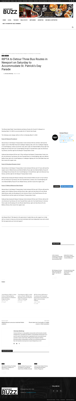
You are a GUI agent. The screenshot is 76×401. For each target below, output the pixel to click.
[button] (72, 27)
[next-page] (5, 372)
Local (6, 53)
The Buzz (7, 55)
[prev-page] (2, 372)
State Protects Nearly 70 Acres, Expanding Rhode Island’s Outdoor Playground (41, 367)
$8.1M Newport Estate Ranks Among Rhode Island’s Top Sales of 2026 (57, 271)
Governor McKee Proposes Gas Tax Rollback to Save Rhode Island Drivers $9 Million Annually (25, 367)
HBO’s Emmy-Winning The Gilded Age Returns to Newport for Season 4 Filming (9, 367)
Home (3, 53)
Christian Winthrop (9, 73)
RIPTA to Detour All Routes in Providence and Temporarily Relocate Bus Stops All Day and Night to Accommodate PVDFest (41, 297)
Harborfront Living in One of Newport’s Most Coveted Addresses (69, 256)
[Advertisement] (38, 40)
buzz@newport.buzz (31, 392)
